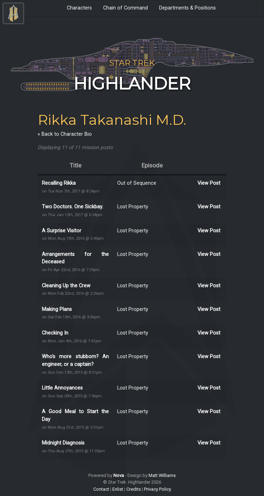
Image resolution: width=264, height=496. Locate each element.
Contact (101, 489)
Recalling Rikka (59, 183)
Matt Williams (162, 475)
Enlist (117, 489)
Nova (118, 475)
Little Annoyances (62, 388)
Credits (133, 489)
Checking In (55, 333)
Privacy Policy (157, 489)
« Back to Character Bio (65, 134)
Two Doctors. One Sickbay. (72, 207)
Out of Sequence (136, 183)
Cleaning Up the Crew (66, 286)
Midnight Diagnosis (63, 443)
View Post (208, 183)
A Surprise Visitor (61, 231)
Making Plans (57, 309)
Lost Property (132, 207)
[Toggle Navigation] (13, 13)
